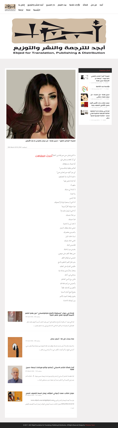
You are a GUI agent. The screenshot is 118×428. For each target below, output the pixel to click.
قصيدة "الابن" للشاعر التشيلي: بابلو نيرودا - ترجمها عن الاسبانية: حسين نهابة (100, 78)
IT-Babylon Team (90, 425)
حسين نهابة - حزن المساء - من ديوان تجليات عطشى (100, 96)
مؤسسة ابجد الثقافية (102, 86)
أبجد (101, 5)
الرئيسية (36, 10)
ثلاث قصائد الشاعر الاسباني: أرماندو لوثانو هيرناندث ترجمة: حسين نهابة (50, 368)
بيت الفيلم (62, 5)
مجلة (28, 10)
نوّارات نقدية (74, 5)
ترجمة (20, 10)
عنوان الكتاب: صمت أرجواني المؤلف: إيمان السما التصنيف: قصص (50, 393)
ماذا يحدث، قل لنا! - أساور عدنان (62, 339)
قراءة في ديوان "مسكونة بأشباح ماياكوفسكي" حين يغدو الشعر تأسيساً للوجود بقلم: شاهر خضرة (49, 314)
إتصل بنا (21, 5)
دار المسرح (50, 5)
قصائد (85, 5)
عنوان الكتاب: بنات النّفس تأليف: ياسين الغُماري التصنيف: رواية (99, 104)
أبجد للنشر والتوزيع (35, 5)
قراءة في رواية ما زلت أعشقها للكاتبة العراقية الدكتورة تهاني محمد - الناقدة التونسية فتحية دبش (99, 114)
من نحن (94, 5)
